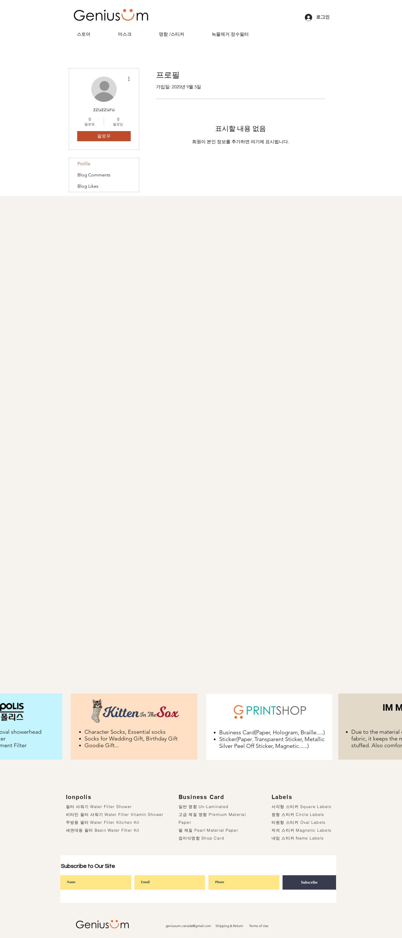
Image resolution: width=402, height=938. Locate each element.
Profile (83, 163)
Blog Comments (93, 175)
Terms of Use (258, 926)
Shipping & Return (229, 926)
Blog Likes (87, 186)
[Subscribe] (309, 882)
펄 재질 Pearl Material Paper (209, 830)
